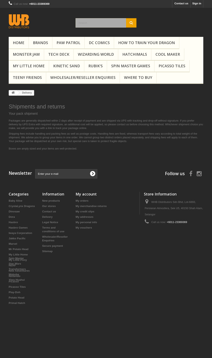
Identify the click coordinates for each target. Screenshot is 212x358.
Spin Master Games (130, 65)
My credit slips (85, 211)
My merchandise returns (91, 206)
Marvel (13, 243)
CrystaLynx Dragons (22, 206)
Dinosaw (14, 211)
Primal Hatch (17, 303)
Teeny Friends (27, 77)
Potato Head (16, 297)
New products (51, 200)
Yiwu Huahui (17, 331)
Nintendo (14, 276)
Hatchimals (134, 54)
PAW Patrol (68, 42)
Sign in (196, 3)
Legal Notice (50, 222)
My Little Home (29, 65)
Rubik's (95, 65)
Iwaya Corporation (20, 233)
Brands (40, 42)
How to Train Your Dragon (146, 42)
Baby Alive (15, 200)
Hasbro (13, 222)
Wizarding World (96, 54)
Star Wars (15, 315)
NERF (12, 265)
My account (86, 194)
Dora (12, 216)
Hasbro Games (18, 227)
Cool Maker (167, 54)
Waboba (14, 326)
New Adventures (19, 270)
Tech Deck (58, 54)
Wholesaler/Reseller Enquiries (83, 77)
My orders (82, 200)
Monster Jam (26, 54)
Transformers (17, 321)
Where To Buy (138, 77)
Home (18, 42)
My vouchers (84, 227)
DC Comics (99, 42)
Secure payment (52, 245)
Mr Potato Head (18, 249)
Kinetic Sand (66, 65)
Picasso (14, 281)
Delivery (47, 216)
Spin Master (16, 310)
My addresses (84, 216)
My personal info (86, 222)
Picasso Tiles (172, 65)
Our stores (49, 206)
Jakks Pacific (17, 238)
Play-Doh (14, 292)
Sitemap (47, 251)
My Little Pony (18, 260)
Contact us (181, 3)
